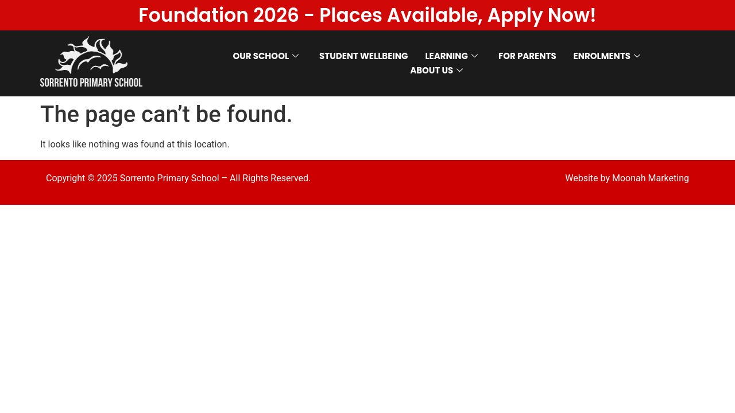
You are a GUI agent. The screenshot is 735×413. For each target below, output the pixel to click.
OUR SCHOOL (266, 56)
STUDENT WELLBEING (363, 56)
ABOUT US (436, 70)
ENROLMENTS (607, 56)
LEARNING (451, 56)
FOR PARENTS (527, 56)
